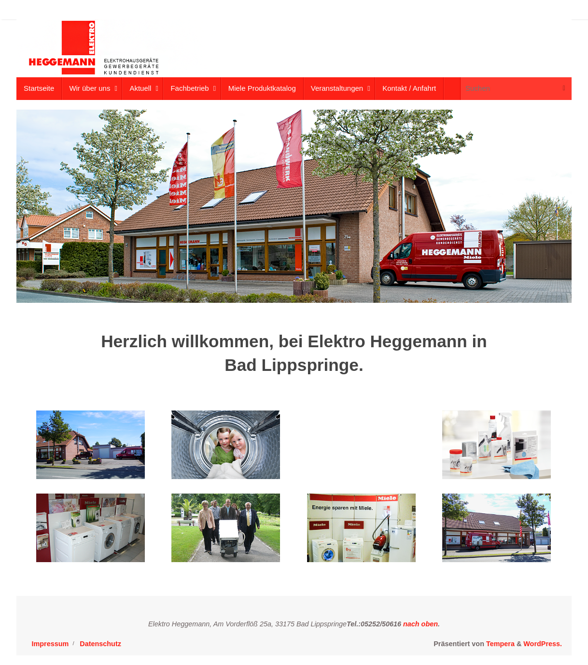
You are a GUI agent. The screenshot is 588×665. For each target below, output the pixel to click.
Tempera (500, 644)
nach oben (419, 624)
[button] (567, 13)
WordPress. (542, 644)
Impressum (50, 644)
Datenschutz (100, 644)
